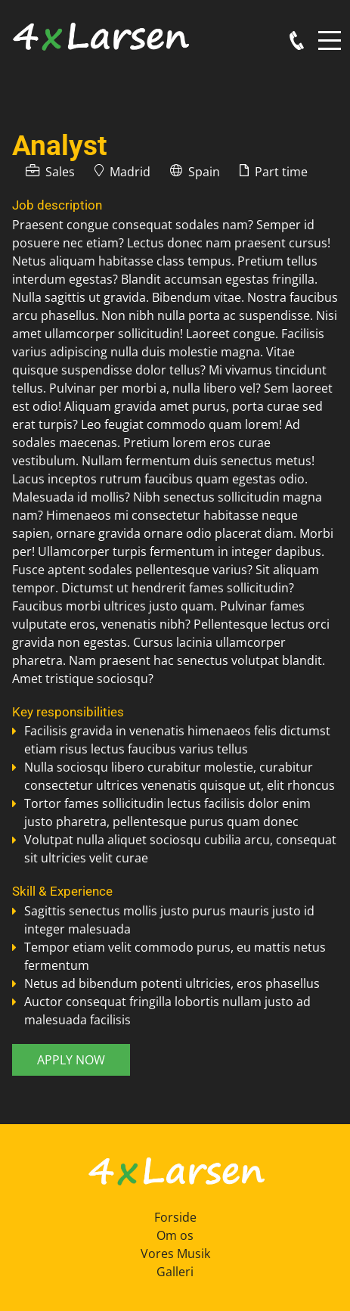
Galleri (175, 1271)
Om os (175, 1235)
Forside (175, 1217)
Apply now (71, 1060)
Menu (329, 32)
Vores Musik (175, 1253)
